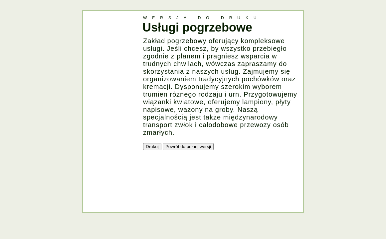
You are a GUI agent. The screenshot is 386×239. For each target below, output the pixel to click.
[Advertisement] (109, 110)
